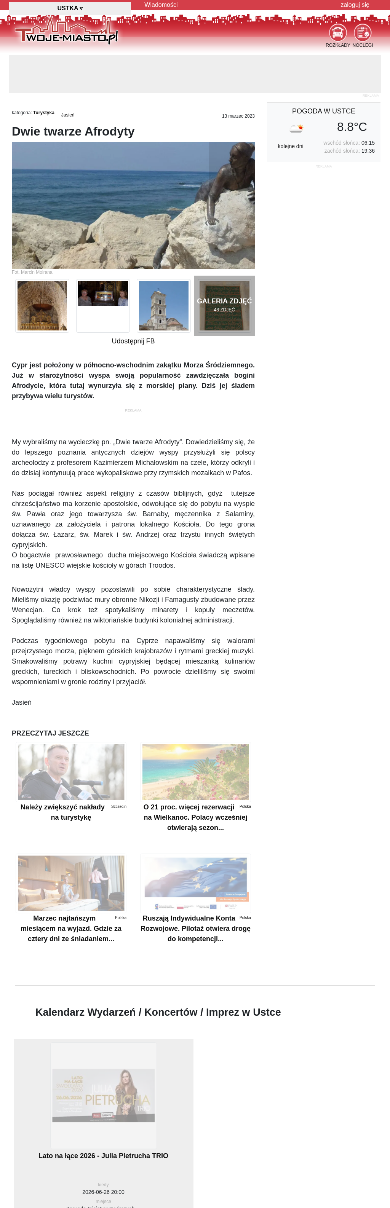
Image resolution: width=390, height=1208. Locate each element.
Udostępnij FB (133, 341)
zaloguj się (354, 5)
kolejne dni (291, 146)
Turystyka (43, 112)
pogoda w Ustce (323, 111)
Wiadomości (160, 5)
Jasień (68, 115)
